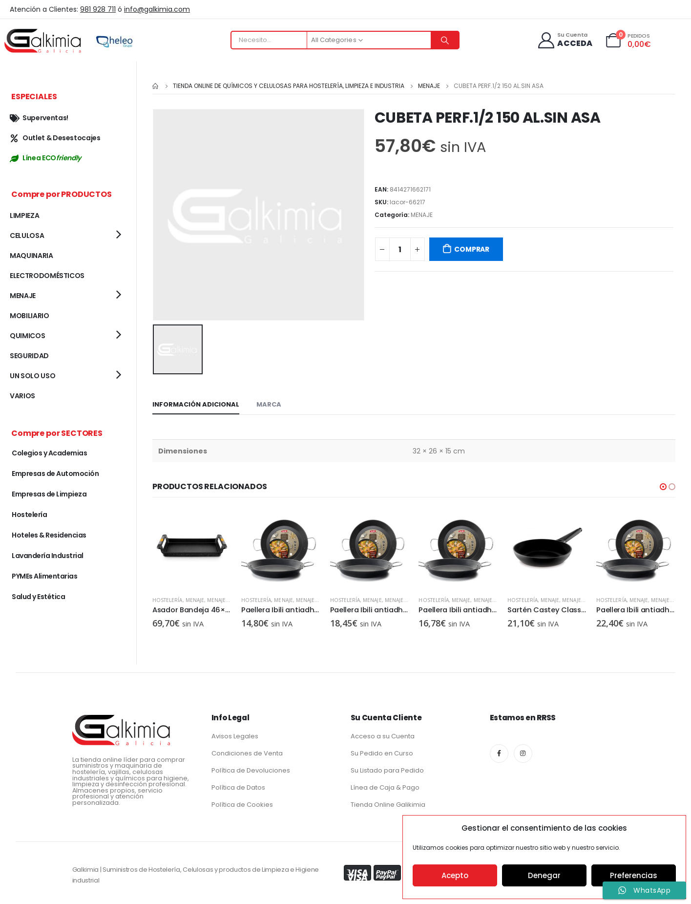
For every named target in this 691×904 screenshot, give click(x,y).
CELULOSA (27, 235)
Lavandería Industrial (48, 555)
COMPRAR (471, 249)
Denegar (544, 875)
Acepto (454, 875)
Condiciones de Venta (247, 752)
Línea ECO (45, 158)
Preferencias (633, 875)
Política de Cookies (242, 803)
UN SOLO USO (32, 376)
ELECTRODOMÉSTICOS (47, 275)
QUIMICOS (27, 336)
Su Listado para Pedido (387, 769)
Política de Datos (238, 786)
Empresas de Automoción (55, 473)
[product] (191, 547)
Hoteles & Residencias (49, 535)
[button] (663, 486)
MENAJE (422, 215)
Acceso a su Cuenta (383, 735)
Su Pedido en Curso (382, 752)
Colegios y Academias (49, 453)
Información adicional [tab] (195, 403)
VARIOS (22, 396)
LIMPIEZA (24, 215)
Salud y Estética (38, 597)
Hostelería (167, 599)
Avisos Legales (234, 735)
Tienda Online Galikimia (388, 803)
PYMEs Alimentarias (44, 576)
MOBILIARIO (29, 316)
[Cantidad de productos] (400, 249)
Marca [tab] (268, 403)
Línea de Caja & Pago (385, 786)
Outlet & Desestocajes (55, 138)
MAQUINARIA (31, 255)
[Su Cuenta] (565, 40)
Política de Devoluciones (250, 769)
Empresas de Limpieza (49, 494)
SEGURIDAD (29, 356)
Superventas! (39, 118)
